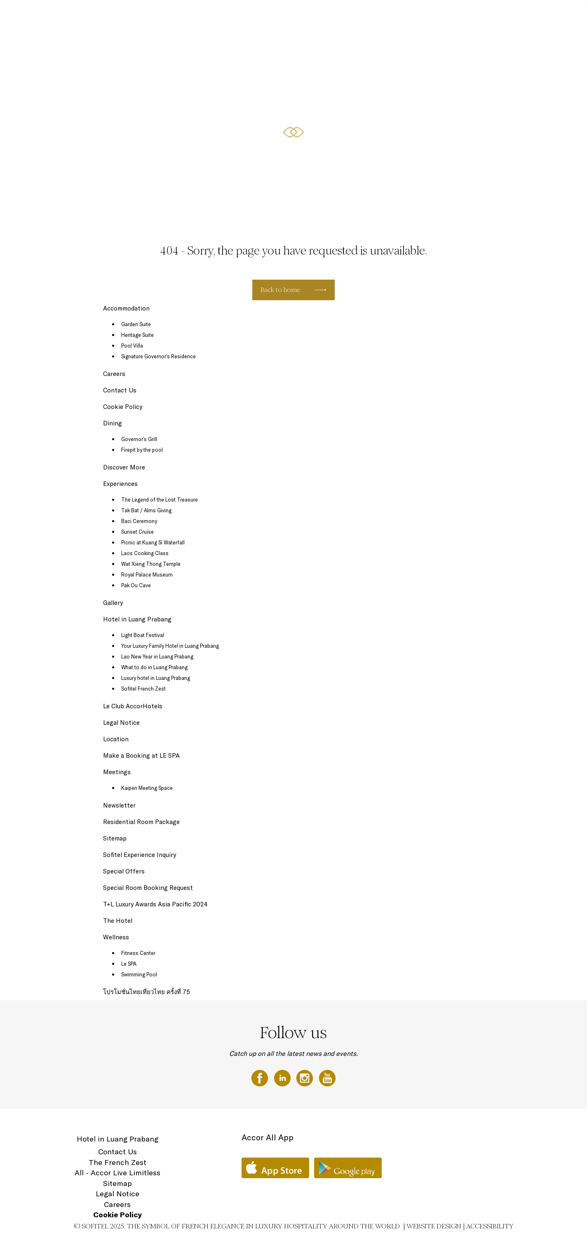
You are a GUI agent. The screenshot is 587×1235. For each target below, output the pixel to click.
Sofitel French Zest (143, 688)
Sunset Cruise (137, 531)
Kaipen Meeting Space (147, 787)
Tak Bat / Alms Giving (146, 510)
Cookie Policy (122, 407)
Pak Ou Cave (136, 585)
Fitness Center (138, 953)
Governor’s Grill (139, 439)
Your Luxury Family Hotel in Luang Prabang (170, 645)
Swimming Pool (139, 974)
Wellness (501, 15)
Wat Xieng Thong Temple (151, 563)
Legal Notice (121, 722)
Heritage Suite (137, 335)
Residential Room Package (141, 822)
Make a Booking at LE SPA (141, 755)
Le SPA (128, 963)
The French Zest (117, 1162)
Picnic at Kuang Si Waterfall (153, 542)
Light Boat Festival (142, 635)
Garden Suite (136, 324)
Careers (114, 374)
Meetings (469, 15)
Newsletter (119, 805)
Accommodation (126, 308)
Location (533, 15)
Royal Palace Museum (147, 574)
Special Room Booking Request (148, 888)
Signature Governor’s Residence (158, 356)
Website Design (433, 1226)
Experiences (120, 484)
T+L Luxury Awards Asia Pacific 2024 (155, 904)
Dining (393, 15)
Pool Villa (132, 345)
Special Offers (429, 15)
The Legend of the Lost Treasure (159, 499)
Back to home (281, 290)
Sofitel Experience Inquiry (139, 855)
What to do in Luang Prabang (154, 667)
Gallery (113, 603)
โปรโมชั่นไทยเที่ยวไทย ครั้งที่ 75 (146, 992)
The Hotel (363, 15)
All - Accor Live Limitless (117, 1172)
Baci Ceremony (139, 521)
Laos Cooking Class (145, 553)
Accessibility (490, 1226)
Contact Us (119, 390)
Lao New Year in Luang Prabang (157, 656)
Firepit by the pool (142, 449)
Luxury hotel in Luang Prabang (155, 678)
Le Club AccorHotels (132, 706)
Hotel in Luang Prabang (137, 619)
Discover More (124, 467)
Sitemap (115, 838)
